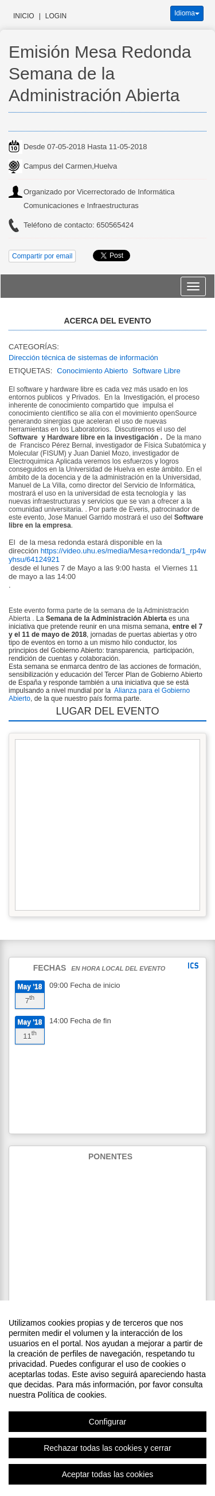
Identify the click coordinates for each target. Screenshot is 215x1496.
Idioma (187, 13)
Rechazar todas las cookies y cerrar (107, 1448)
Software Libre (156, 370)
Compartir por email (42, 256)
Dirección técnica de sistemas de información (83, 357)
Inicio (23, 16)
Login (56, 16)
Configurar (107, 1421)
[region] (107, 1398)
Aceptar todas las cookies (108, 1474)
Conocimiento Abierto (92, 370)
